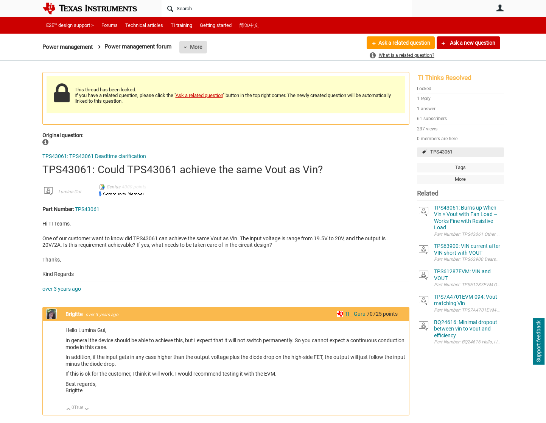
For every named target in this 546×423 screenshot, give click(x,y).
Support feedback (538, 341)
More (196, 47)
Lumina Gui (69, 191)
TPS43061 (441, 152)
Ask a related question (404, 43)
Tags (460, 167)
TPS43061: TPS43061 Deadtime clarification (94, 156)
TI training (181, 25)
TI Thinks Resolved (444, 77)
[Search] (287, 8)
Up (68, 409)
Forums (109, 25)
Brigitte (74, 314)
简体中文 (249, 25)
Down (86, 409)
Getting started (216, 25)
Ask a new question (472, 43)
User (500, 8)
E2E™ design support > (70, 25)
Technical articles (144, 25)
